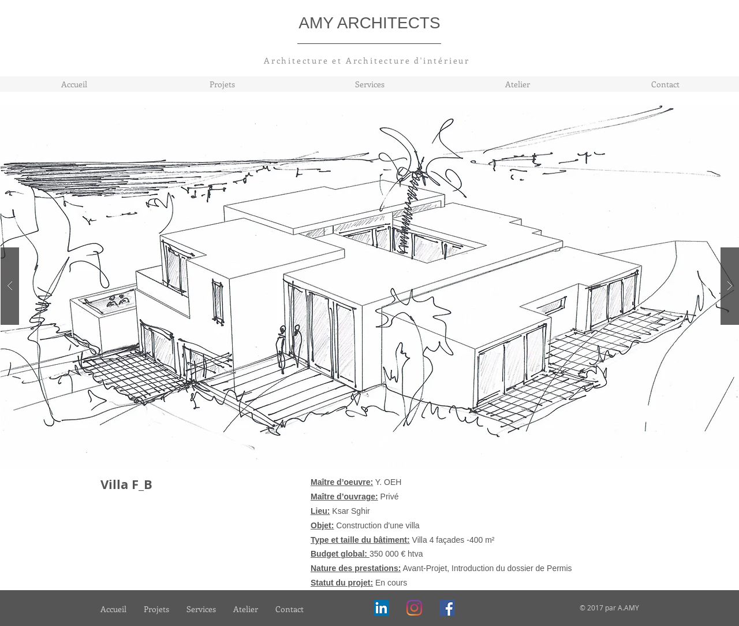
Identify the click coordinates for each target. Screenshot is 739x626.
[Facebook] (447, 608)
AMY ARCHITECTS (369, 23)
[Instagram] (414, 608)
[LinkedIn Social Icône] (381, 608)
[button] (370, 286)
